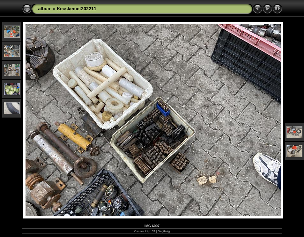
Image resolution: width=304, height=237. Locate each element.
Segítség (164, 231)
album (45, 8)
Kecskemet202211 (76, 8)
